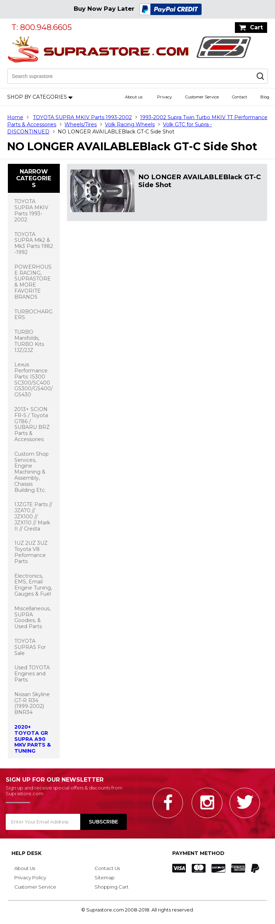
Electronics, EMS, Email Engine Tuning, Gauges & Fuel (33, 585)
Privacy (164, 96)
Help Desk (26, 853)
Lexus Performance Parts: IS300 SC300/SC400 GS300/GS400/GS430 (33, 379)
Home (15, 117)
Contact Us (107, 868)
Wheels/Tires (80, 124)
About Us (24, 868)
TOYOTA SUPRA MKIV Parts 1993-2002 (82, 117)
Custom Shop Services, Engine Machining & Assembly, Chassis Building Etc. (31, 472)
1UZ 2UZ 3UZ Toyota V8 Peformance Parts (31, 552)
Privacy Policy (30, 877)
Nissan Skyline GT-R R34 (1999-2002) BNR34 (32, 703)
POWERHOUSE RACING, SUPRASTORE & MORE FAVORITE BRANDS (33, 282)
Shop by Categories (37, 97)
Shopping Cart (112, 887)
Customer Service (202, 96)
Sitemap (105, 877)
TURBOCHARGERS (33, 314)
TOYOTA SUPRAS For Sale (30, 647)
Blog (264, 96)
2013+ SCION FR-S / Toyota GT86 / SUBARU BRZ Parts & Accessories (32, 424)
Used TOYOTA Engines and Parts (32, 673)
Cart (256, 27)
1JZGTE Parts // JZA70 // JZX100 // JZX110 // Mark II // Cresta (33, 516)
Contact (239, 96)
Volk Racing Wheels (130, 124)
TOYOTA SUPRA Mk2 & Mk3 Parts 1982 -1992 (33, 243)
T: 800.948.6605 (41, 27)
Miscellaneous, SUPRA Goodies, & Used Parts (32, 617)
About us (134, 96)
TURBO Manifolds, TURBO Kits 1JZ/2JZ (29, 341)
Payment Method (198, 853)
